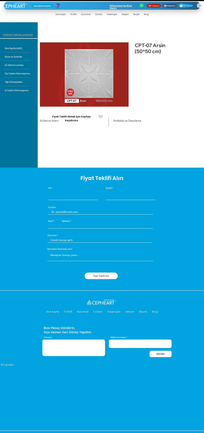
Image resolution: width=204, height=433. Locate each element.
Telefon (65, 221)
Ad (49, 188)
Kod (50, 221)
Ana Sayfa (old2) (13, 48)
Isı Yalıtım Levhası (14, 64)
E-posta (52, 207)
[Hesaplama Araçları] (42, 6)
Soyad (109, 188)
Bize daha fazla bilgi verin (59, 249)
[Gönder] (161, 354)
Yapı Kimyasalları (14, 81)
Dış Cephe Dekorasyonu (17, 73)
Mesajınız (48, 337)
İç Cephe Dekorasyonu (17, 90)
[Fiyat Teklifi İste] (101, 276)
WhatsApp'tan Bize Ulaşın (121, 6)
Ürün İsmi (52, 235)
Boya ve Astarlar (13, 56)
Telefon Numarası (118, 337)
